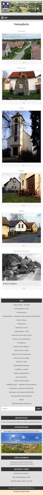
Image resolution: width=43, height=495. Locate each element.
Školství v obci (21, 362)
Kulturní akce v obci (21, 331)
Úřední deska (21, 312)
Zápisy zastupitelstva (21, 373)
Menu (5, 17)
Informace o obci (21, 327)
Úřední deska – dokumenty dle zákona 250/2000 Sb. (21, 316)
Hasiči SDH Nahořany (21, 365)
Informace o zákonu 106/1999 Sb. (22, 388)
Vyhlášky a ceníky (21, 369)
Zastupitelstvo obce (21, 309)
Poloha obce (21, 324)
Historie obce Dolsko (21, 358)
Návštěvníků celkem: (19, 481)
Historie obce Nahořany (21, 339)
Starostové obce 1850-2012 (21, 335)
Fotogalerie (21, 24)
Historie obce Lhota (21, 350)
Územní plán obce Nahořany (21, 396)
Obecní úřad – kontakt (21, 305)
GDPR (21, 400)
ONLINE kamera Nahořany (21, 403)
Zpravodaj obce (21, 377)
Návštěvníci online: (21, 473)
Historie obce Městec (21, 346)
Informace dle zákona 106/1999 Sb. (21, 392)
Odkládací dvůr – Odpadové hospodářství (21, 384)
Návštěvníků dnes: (19, 477)
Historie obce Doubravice (21, 354)
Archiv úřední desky (21, 381)
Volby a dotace (21, 320)
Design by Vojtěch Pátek (21, 491)
